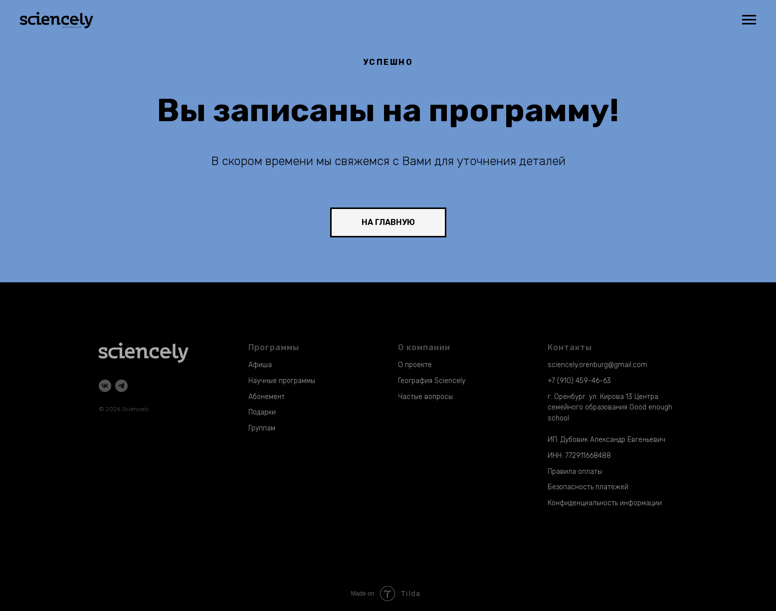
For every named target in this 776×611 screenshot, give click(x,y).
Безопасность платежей (588, 487)
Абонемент (266, 397)
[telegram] (121, 386)
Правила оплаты (575, 471)
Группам (261, 428)
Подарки (262, 412)
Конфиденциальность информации (605, 503)
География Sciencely (431, 381)
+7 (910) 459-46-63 (579, 381)
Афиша (260, 365)
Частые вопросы (425, 397)
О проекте (415, 365)
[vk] (105, 386)
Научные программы (281, 381)
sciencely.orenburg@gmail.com (597, 365)
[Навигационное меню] (749, 20)
